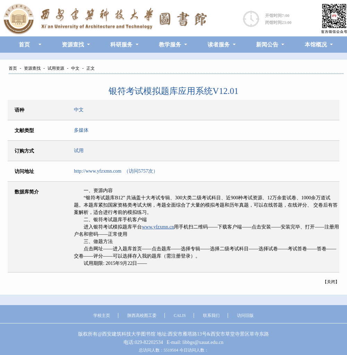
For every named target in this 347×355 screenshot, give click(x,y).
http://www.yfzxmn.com (97, 171)
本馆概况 (316, 44)
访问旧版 (245, 315)
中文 (75, 68)
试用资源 (56, 68)
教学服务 (170, 44)
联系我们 (211, 315)
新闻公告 (267, 44)
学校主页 (101, 315)
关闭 (331, 281)
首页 (24, 44)
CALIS (180, 315)
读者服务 (219, 44)
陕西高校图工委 (141, 315)
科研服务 (121, 44)
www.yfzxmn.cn (158, 227)
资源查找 (73, 44)
